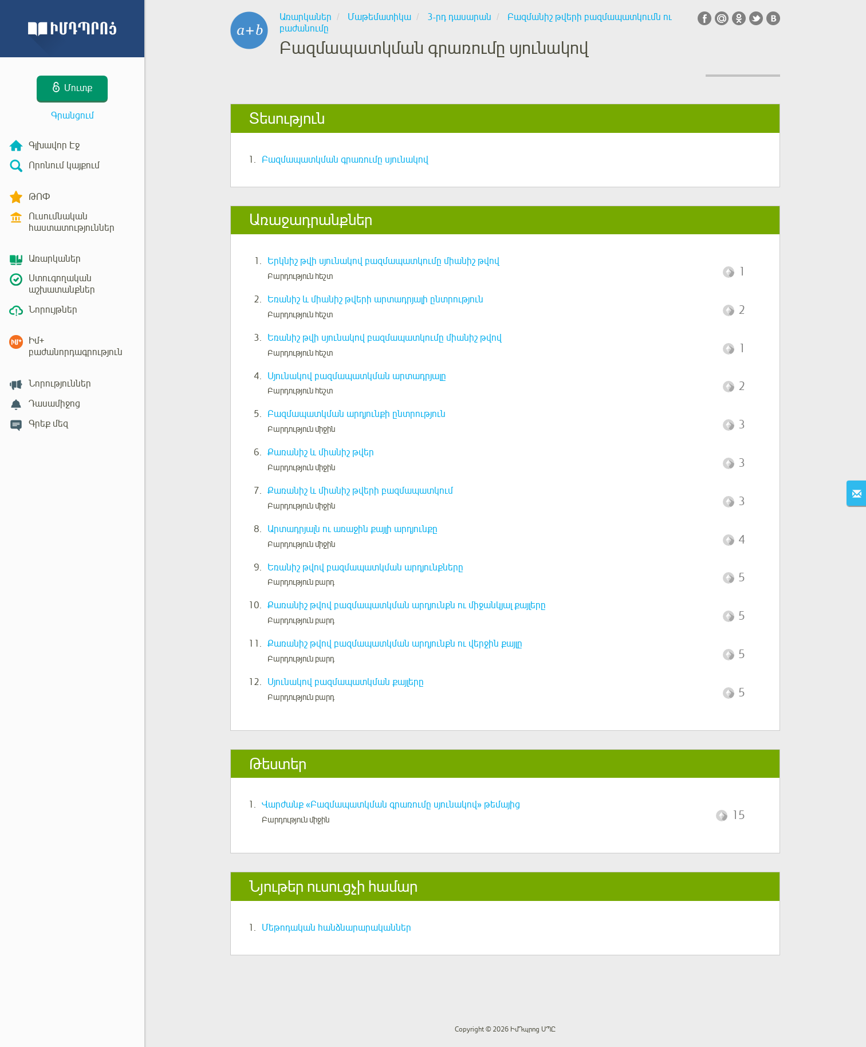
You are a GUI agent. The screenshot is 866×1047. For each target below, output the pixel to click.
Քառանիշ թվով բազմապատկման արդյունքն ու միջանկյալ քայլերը (406, 605)
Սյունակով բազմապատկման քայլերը (345, 682)
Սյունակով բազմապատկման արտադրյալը (356, 376)
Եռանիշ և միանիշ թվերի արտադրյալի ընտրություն (375, 299)
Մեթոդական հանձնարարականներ (336, 928)
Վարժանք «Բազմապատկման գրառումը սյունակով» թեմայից (391, 804)
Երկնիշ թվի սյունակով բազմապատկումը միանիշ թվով (383, 261)
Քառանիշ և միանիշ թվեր (320, 452)
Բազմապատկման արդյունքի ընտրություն (356, 414)
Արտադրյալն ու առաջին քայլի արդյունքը (352, 529)
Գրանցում (72, 115)
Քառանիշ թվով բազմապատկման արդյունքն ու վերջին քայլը (394, 644)
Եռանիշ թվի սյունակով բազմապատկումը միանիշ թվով (384, 338)
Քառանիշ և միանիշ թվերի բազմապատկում (360, 491)
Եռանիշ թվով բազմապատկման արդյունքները (365, 567)
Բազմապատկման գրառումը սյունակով (345, 160)
